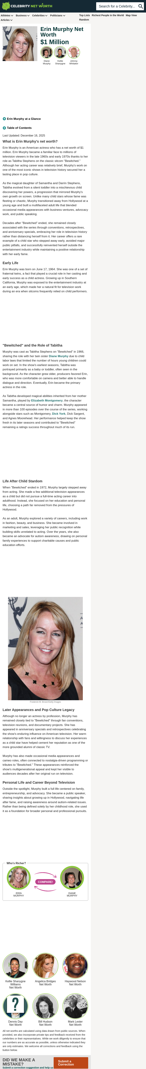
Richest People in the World (108, 15)
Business (23, 15)
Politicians (57, 15)
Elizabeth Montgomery (46, 400)
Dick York (58, 413)
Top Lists (84, 15)
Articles (7, 19)
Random (84, 19)
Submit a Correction (66, 1063)
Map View (131, 15)
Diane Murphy (58, 356)
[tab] (45, 118)
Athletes (7, 15)
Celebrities (40, 15)
